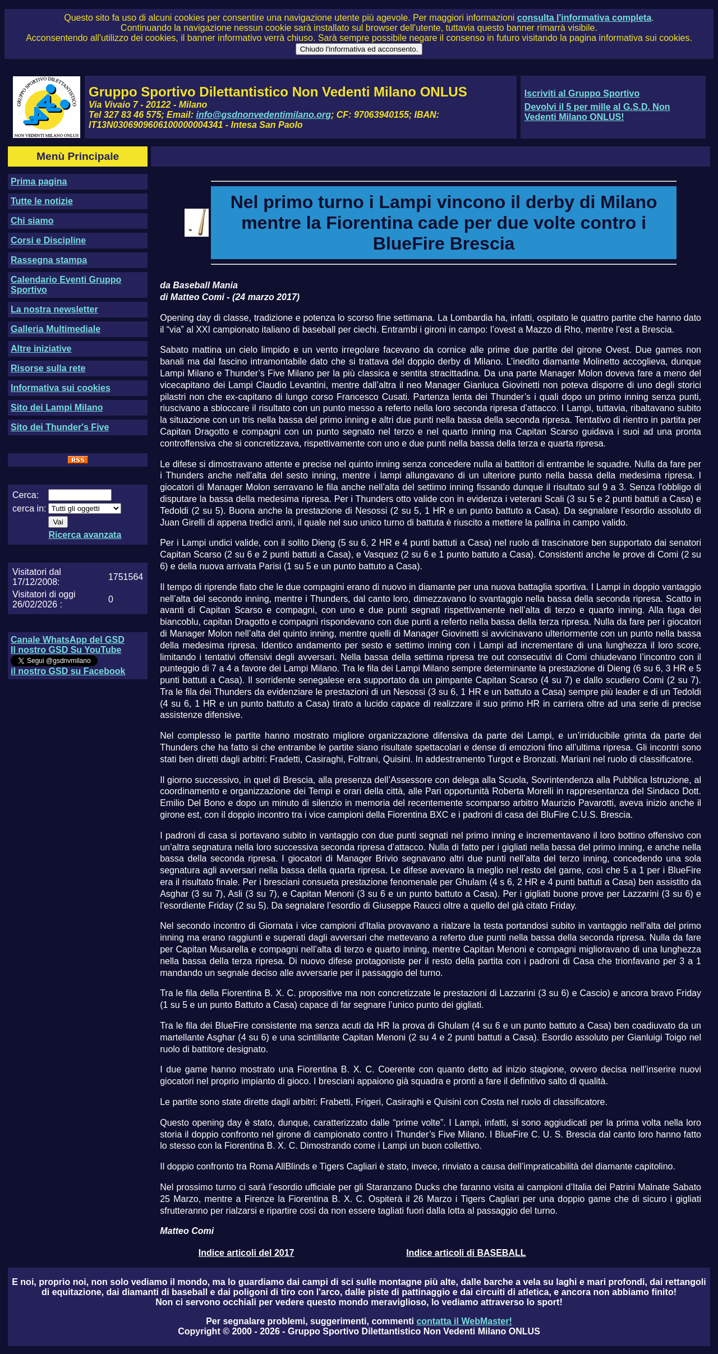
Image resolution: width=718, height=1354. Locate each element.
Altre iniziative (41, 348)
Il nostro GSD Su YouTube (66, 650)
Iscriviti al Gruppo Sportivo (581, 93)
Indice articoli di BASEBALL (466, 1253)
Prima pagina (39, 181)
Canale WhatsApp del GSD (68, 639)
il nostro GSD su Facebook (68, 671)
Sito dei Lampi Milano (57, 407)
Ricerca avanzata (84, 535)
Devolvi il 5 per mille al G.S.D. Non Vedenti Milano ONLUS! (597, 112)
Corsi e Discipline (48, 240)
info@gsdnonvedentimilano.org (263, 114)
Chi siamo (32, 220)
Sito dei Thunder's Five (60, 427)
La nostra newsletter (54, 309)
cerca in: (29, 508)
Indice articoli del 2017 (246, 1253)
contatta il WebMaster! (464, 1321)
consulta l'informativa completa (584, 17)
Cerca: (25, 495)
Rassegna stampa (49, 260)
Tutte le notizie (42, 201)
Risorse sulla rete (48, 368)
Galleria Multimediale (55, 329)
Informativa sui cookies (61, 388)
